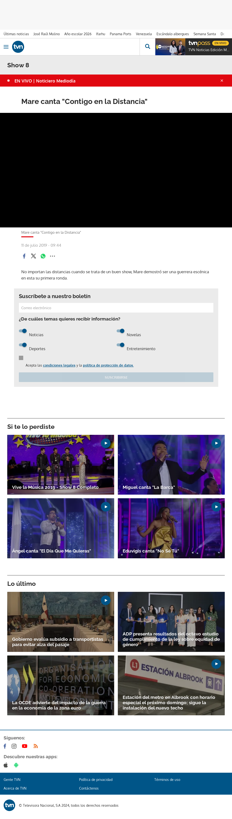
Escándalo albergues (173, 34)
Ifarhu (100, 34)
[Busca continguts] (147, 46)
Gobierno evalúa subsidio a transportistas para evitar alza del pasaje (57, 641)
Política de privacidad (95, 780)
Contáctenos (89, 788)
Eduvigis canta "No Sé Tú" (151, 550)
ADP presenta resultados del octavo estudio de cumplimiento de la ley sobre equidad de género (171, 639)
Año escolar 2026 (77, 34)
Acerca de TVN (15, 788)
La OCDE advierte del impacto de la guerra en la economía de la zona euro (59, 705)
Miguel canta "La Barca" (149, 487)
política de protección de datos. (108, 365)
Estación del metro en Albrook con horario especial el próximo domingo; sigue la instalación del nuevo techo (169, 702)
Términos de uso (167, 780)
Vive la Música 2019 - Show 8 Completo (55, 487)
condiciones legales (59, 365)
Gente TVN (12, 780)
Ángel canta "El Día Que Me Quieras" (51, 550)
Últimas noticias (16, 34)
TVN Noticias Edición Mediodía (209, 50)
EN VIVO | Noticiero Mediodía (45, 80)
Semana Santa (205, 34)
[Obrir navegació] (6, 47)
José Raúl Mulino (47, 34)
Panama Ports (120, 34)
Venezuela (144, 34)
